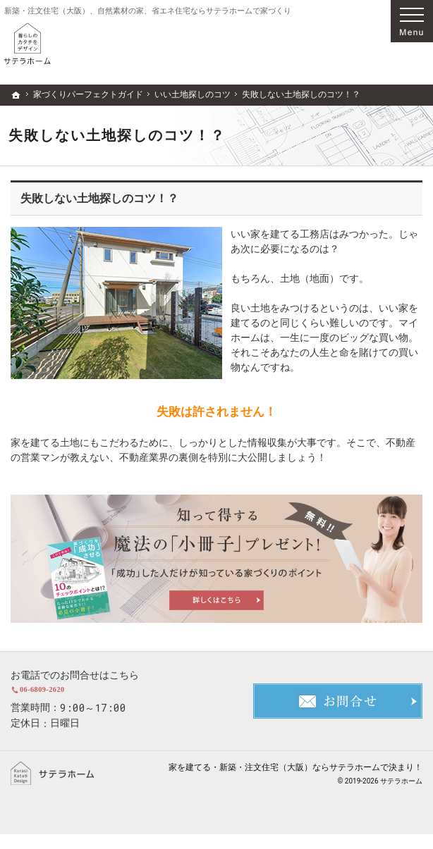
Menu (412, 21)
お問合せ (337, 708)
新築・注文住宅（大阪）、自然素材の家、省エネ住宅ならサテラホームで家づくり (147, 11)
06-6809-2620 (93, 696)
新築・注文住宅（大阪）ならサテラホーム (299, 781)
